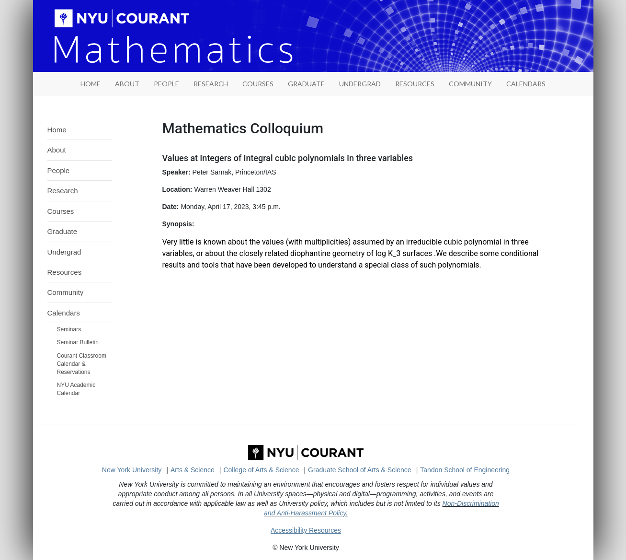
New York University (132, 470)
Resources (414, 84)
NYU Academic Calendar (76, 389)
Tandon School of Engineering (465, 470)
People (166, 84)
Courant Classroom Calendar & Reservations (81, 363)
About (127, 84)
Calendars (526, 84)
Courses (257, 84)
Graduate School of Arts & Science (359, 470)
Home (57, 130)
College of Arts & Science (261, 470)
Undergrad (360, 84)
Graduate (306, 84)
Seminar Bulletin (78, 342)
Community (470, 84)
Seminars (69, 329)
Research (210, 84)
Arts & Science (193, 470)
